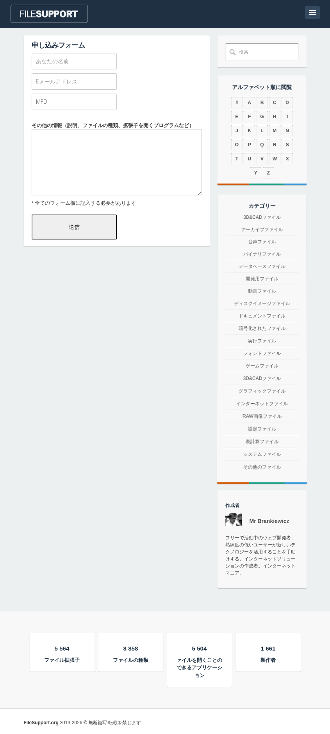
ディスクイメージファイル (262, 305)
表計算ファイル (261, 452)
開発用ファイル (261, 282)
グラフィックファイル (262, 393)
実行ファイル (262, 341)
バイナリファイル (261, 262)
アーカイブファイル (262, 241)
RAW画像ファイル (262, 422)
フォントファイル (262, 353)
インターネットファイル (262, 407)
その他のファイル (262, 485)
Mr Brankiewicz (269, 521)
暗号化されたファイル (262, 329)
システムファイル (262, 468)
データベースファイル (262, 272)
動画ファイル (261, 293)
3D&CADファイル (261, 232)
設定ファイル (261, 437)
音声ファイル (262, 252)
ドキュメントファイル (262, 316)
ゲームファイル (262, 366)
